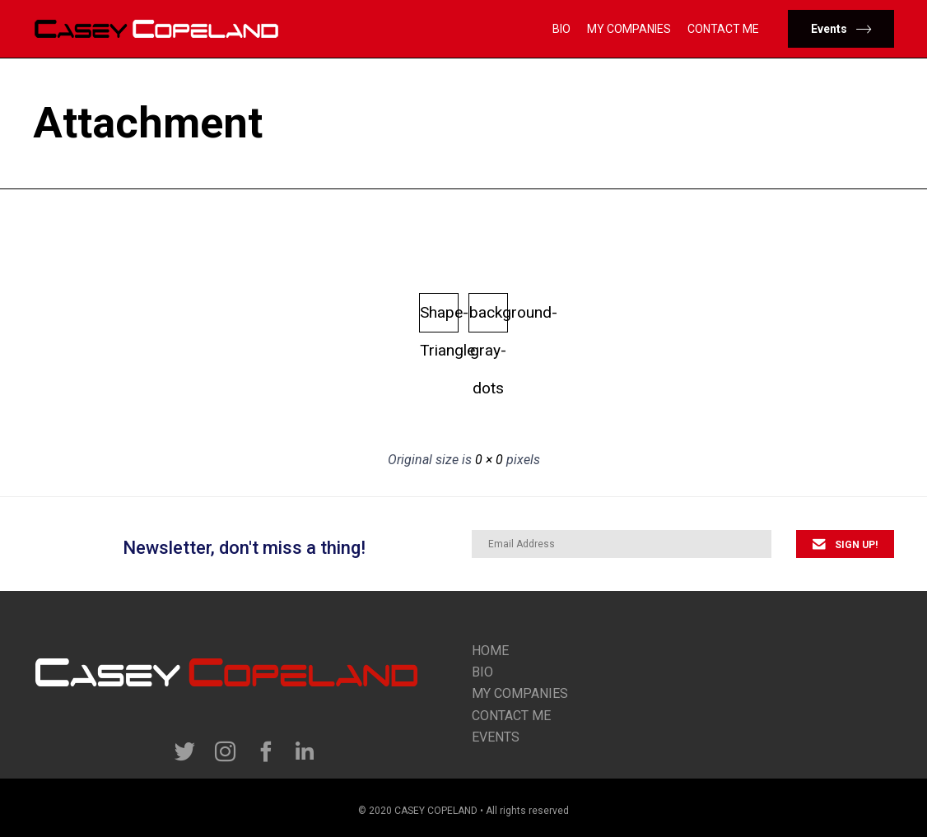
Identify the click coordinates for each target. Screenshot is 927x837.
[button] (841, 29)
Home (490, 650)
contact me (511, 715)
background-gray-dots (488, 317)
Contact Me (723, 28)
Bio (561, 28)
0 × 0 (489, 459)
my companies (520, 693)
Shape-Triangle (439, 317)
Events (495, 737)
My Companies (629, 28)
